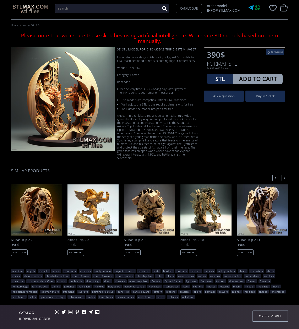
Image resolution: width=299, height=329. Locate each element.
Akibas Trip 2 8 (78, 240)
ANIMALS (43, 271)
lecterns (224, 286)
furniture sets (40, 286)
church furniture (102, 276)
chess (270, 271)
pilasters (185, 291)
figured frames (173, 281)
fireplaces (206, 281)
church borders (33, 276)
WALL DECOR (188, 296)
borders (167, 271)
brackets (182, 271)
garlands (69, 286)
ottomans (68, 291)
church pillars (144, 276)
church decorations (57, 276)
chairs (242, 271)
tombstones (106, 296)
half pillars (84, 286)
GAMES (56, 286)
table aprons (76, 296)
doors (107, 281)
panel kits (123, 291)
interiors (198, 286)
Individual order (34, 319)
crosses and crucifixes (40, 281)
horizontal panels (134, 286)
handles (99, 286)
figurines (191, 281)
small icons (18, 296)
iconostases (172, 286)
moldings (263, 286)
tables (91, 296)
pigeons (170, 291)
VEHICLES (173, 296)
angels (31, 271)
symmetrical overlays (52, 296)
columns (215, 276)
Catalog (26, 313)
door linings (93, 281)
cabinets (196, 271)
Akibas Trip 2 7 (22, 240)
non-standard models (24, 291)
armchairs (70, 271)
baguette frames (124, 271)
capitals (209, 271)
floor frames (236, 281)
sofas (32, 296)
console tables (232, 276)
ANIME (56, 271)
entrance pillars (138, 281)
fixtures (220, 281)
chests (16, 276)
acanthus (17, 271)
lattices (211, 286)
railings (236, 291)
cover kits (17, 281)
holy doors (114, 286)
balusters (143, 271)
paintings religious (102, 291)
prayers (223, 291)
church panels (124, 276)
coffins (202, 276)
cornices (269, 276)
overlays (83, 291)
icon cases (155, 286)
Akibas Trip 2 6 (31, 25)
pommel (210, 291)
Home (14, 25)
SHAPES (263, 291)
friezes (252, 281)
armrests (85, 271)
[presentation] (275, 178)
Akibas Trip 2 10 (192, 240)
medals (249, 286)
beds (156, 271)
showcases (278, 291)
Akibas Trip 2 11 (248, 240)
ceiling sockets (226, 271)
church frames (80, 276)
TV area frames (125, 296)
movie (275, 286)
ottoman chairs (50, 291)
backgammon (103, 271)
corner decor (252, 276)
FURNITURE (265, 281)
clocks (170, 276)
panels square (141, 291)
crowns (61, 281)
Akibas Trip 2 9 (135, 240)
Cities (160, 276)
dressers (120, 281)
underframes (145, 296)
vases (161, 296)
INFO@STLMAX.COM (223, 10)
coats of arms (186, 276)
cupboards (76, 281)
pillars (197, 291)
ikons (186, 286)
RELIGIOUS (250, 291)
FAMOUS (156, 281)
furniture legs (20, 286)
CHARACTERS (256, 271)
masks (237, 286)
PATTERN (157, 291)
